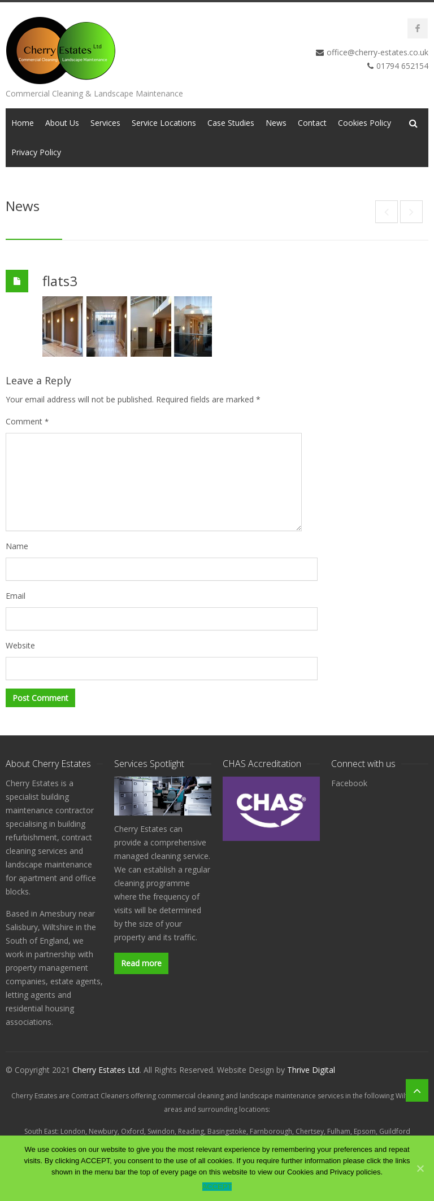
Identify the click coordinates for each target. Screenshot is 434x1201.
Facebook (349, 783)
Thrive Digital (311, 1069)
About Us (62, 122)
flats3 (59, 280)
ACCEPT (217, 1186)
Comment (27, 421)
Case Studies (230, 122)
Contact (312, 122)
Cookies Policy (364, 122)
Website (20, 645)
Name (17, 546)
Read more (141, 963)
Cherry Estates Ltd (106, 1069)
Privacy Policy (36, 152)
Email (15, 595)
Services (105, 122)
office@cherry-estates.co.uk (377, 52)
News (276, 122)
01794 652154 (402, 65)
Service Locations (164, 122)
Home (22, 122)
